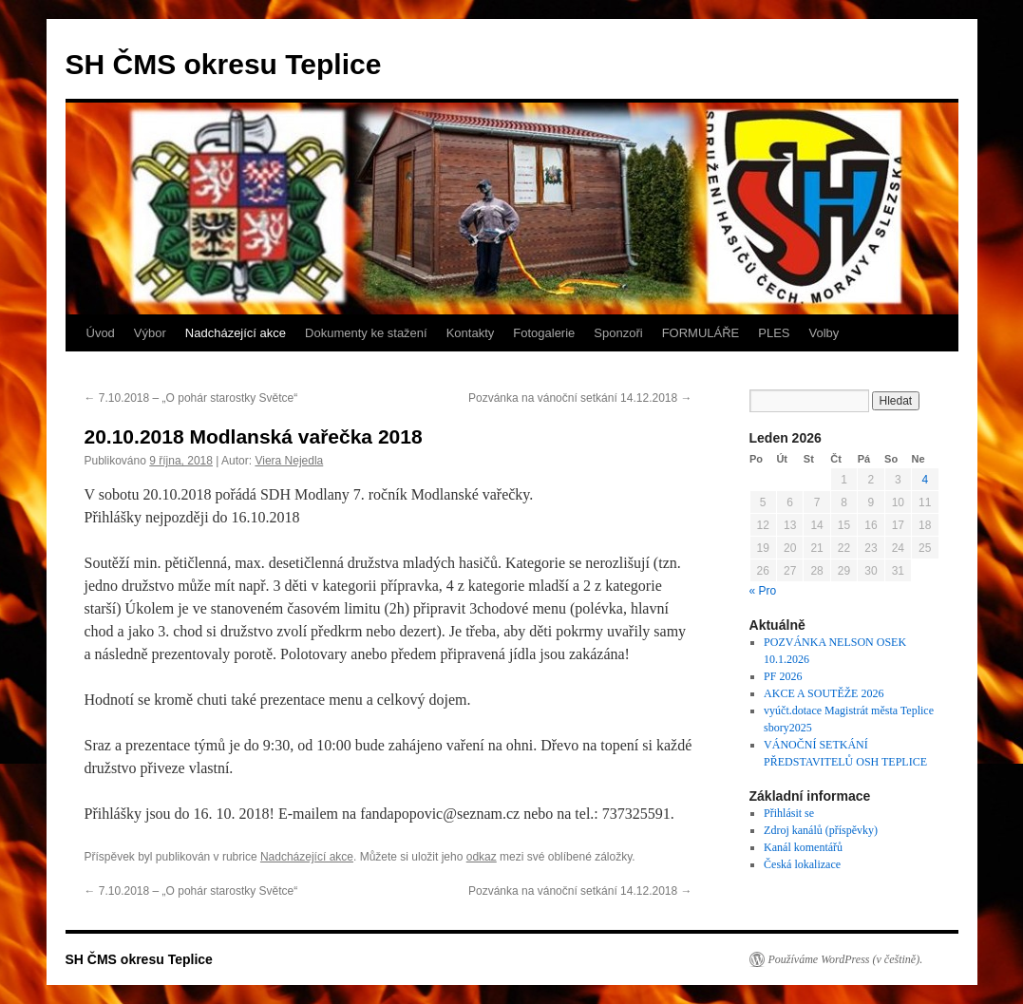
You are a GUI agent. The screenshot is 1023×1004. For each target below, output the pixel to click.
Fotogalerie (544, 333)
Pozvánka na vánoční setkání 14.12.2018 (580, 398)
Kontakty (470, 333)
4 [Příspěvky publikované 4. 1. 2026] (924, 479)
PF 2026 (783, 676)
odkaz (481, 856)
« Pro (763, 590)
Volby (824, 333)
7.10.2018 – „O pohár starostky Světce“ (191, 398)
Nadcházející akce (235, 333)
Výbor (150, 333)
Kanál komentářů (803, 847)
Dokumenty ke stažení (366, 333)
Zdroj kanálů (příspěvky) (821, 830)
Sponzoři (618, 333)
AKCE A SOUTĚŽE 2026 (823, 693)
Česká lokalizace (802, 864)
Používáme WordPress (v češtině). (845, 959)
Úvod (100, 333)
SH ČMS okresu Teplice (224, 64)
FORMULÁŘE (701, 333)
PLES (773, 333)
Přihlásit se (789, 813)
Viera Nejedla (289, 460)
